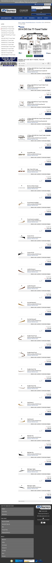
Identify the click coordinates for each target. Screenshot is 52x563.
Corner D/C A (30, 233)
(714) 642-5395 (44, 508)
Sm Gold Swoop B (31, 316)
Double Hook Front (32, 333)
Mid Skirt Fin (30, 433)
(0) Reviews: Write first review (32, 252)
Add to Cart (48, 244)
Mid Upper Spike (31, 466)
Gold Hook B (30, 416)
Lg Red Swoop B (31, 283)
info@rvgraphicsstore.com (43, 513)
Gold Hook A (30, 399)
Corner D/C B (30, 250)
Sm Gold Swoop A (31, 300)
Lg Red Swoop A (31, 266)
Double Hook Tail (31, 366)
